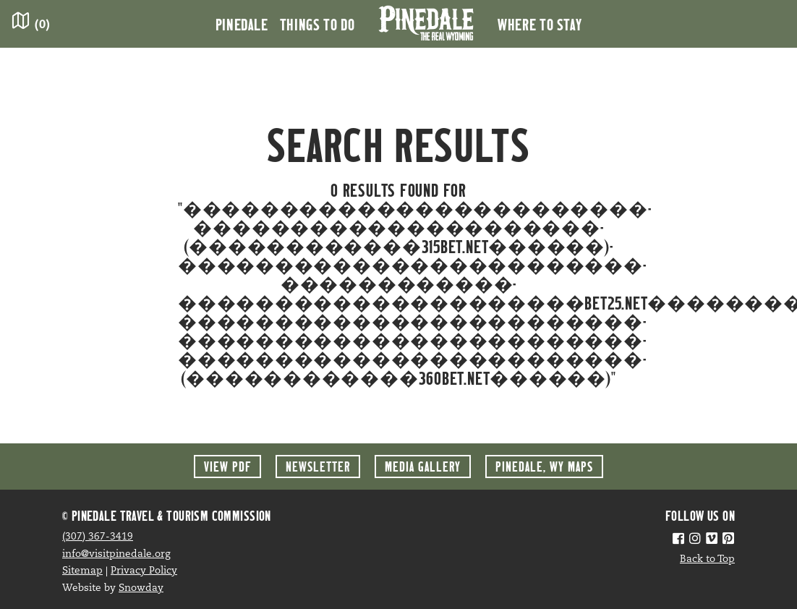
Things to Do (317, 24)
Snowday (141, 588)
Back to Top (707, 559)
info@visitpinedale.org (116, 554)
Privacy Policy (144, 571)
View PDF (227, 466)
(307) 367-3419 (97, 537)
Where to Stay (539, 24)
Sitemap (82, 571)
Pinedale (242, 24)
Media (423, 466)
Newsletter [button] (318, 466)
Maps (544, 466)
